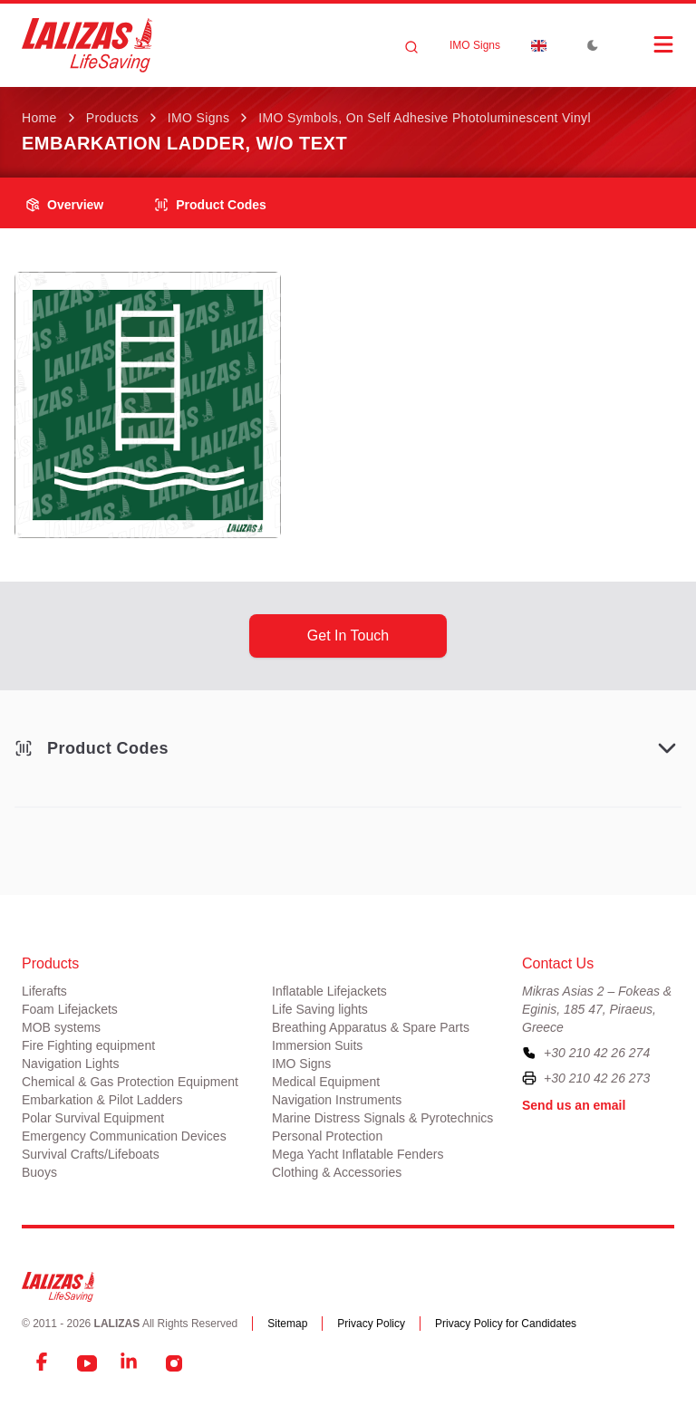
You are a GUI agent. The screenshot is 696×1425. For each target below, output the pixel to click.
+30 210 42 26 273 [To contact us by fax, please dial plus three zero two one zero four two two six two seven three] (597, 1078)
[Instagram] (174, 1363)
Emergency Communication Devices (124, 1136)
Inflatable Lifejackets (329, 991)
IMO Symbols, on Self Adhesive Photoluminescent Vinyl (424, 118)
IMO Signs (475, 45)
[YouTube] (87, 1363)
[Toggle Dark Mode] (592, 45)
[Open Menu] (645, 44)
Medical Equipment (326, 1081)
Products (112, 118)
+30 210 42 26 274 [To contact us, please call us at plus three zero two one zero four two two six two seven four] (597, 1052)
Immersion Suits (317, 1045)
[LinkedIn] (130, 1363)
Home (39, 118)
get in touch (348, 635)
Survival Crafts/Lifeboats (91, 1154)
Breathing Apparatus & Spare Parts (370, 1027)
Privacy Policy (371, 1323)
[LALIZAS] (87, 45)
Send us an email (573, 1105)
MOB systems (61, 1027)
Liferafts (44, 991)
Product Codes (210, 204)
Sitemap (287, 1323)
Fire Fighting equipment (88, 1045)
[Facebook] (43, 1363)
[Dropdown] (538, 45)
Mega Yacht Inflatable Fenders (357, 1154)
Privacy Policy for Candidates (505, 1323)
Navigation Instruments (336, 1100)
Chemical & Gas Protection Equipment (130, 1081)
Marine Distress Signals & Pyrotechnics (382, 1118)
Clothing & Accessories (336, 1172)
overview (64, 204)
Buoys (39, 1172)
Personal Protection (327, 1136)
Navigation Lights (70, 1063)
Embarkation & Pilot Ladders (102, 1100)
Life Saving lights (320, 1009)
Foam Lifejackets (70, 1009)
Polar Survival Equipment (93, 1118)
